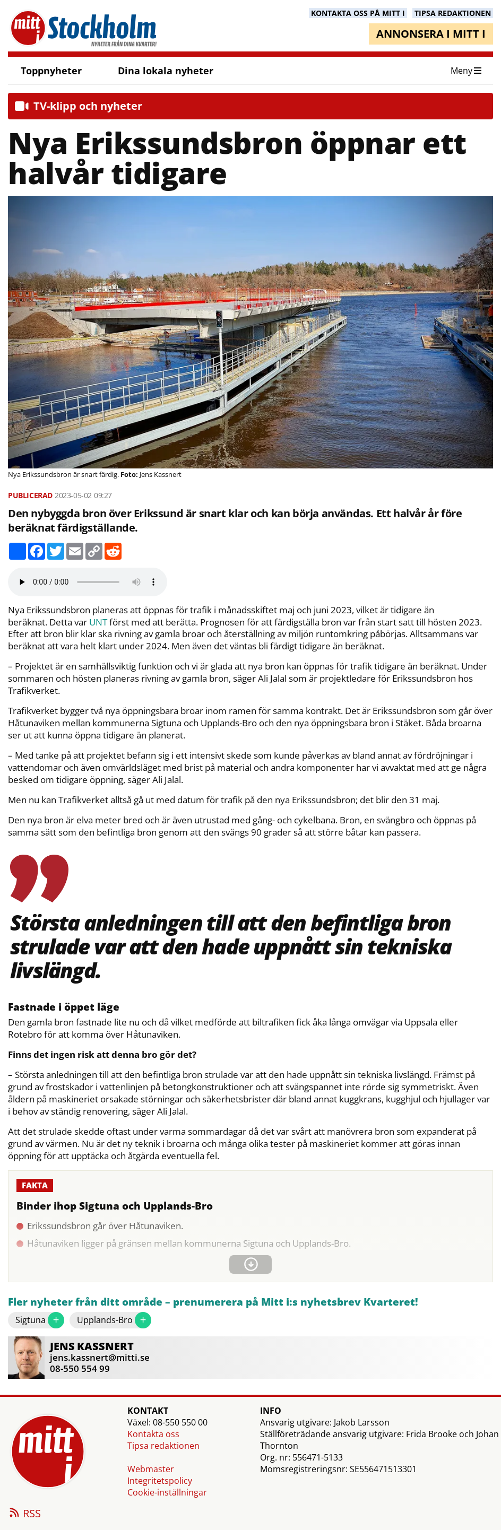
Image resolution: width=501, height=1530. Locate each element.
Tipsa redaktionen (163, 1445)
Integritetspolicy (159, 1480)
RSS (24, 1514)
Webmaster (150, 1469)
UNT (98, 622)
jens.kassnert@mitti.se (100, 1357)
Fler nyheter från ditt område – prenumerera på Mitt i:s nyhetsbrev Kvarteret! (213, 1302)
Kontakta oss (153, 1434)
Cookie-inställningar (167, 1492)
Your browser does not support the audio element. (87, 582)
